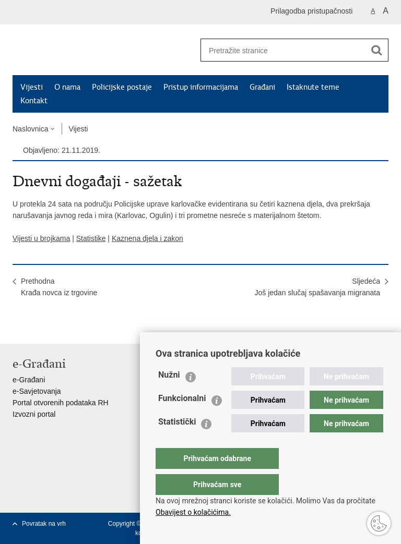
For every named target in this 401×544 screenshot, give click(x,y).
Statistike (91, 238)
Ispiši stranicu (18, 327)
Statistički (177, 443)
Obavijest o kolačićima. (193, 512)
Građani (262, 87)
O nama (67, 87)
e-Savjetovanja (37, 391)
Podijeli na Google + (85, 327)
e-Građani (29, 380)
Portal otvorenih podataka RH (61, 402)
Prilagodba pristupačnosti (311, 11)
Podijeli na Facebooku (40, 327)
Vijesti (31, 87)
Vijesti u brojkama (41, 238)
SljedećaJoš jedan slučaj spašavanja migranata (317, 287)
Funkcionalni (182, 419)
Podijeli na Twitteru (62, 327)
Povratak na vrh (44, 523)
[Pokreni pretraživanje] (376, 50)
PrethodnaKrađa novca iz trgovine (59, 287)
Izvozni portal (34, 414)
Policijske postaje (122, 87)
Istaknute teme (313, 87)
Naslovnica (30, 129)
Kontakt (34, 100)
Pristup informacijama (200, 87)
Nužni (169, 396)
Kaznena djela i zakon (147, 238)
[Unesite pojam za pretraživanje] (279, 50)
